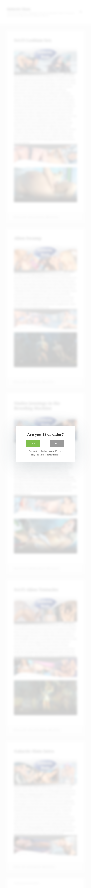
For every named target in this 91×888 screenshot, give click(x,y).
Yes (33, 443)
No (56, 443)
